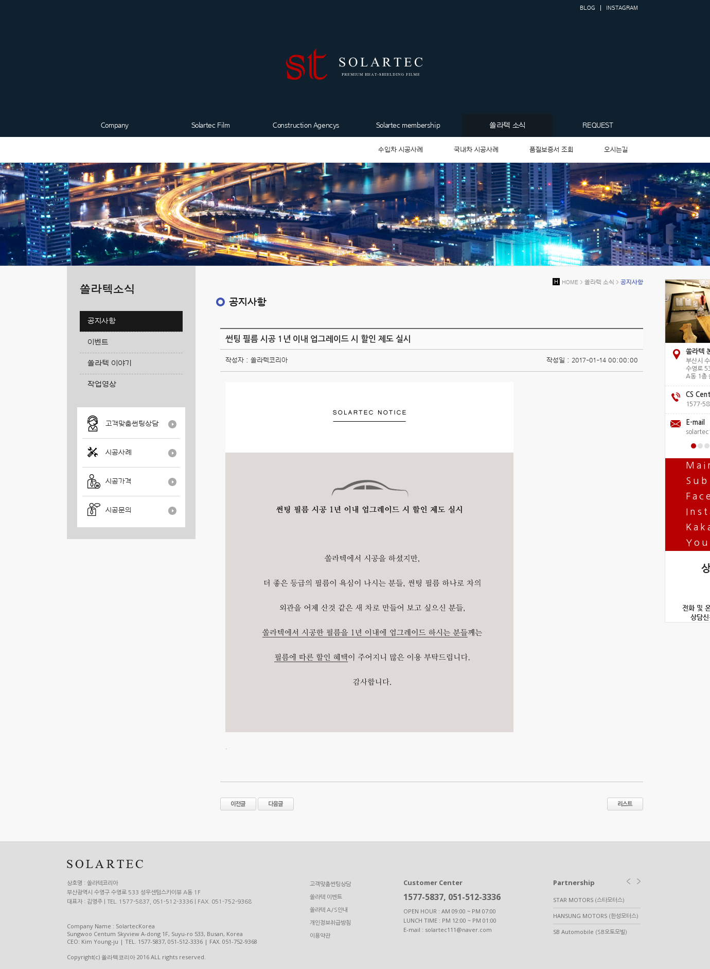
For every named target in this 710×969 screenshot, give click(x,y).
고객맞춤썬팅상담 (131, 423)
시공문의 (118, 510)
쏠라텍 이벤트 (326, 897)
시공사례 (118, 452)
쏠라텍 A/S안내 (329, 910)
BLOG (587, 8)
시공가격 (118, 481)
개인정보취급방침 (330, 923)
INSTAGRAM (622, 8)
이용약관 (320, 936)
